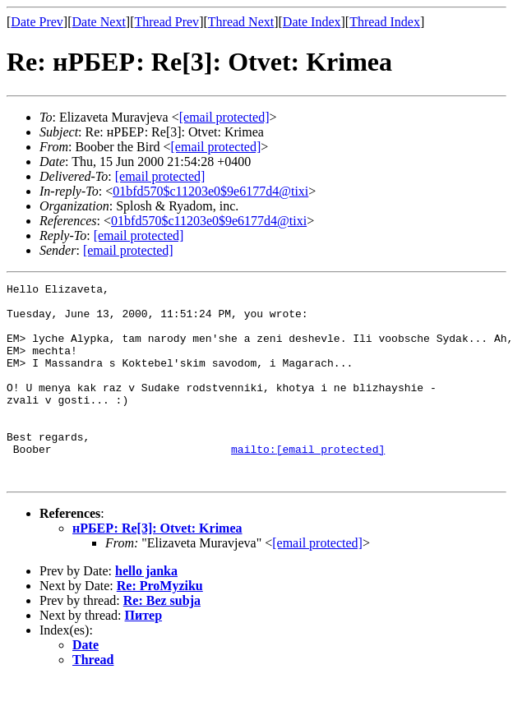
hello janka (146, 610)
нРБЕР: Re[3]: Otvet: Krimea (157, 568)
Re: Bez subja (162, 640)
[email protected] (160, 176)
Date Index (312, 22)
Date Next (99, 22)
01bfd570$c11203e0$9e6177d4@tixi (210, 191)
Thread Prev (166, 22)
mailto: (308, 483)
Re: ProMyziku (160, 625)
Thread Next (241, 22)
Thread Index (384, 22)
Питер (144, 655)
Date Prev (37, 22)
